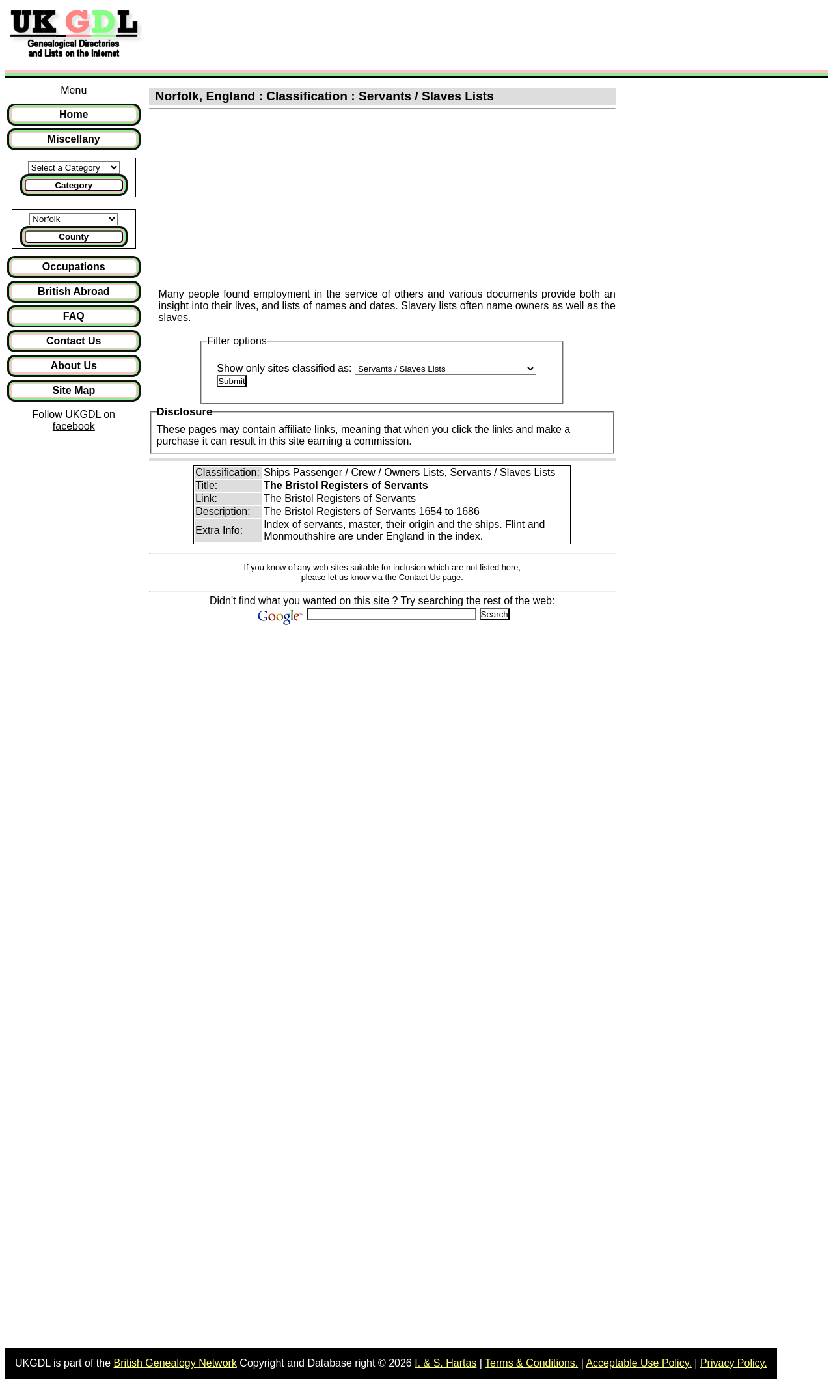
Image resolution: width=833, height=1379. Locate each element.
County (74, 237)
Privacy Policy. (733, 1363)
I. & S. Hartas (445, 1363)
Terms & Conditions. (531, 1363)
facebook (74, 426)
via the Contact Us (406, 577)
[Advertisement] (74, 651)
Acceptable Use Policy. (638, 1363)
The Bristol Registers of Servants (340, 498)
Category (73, 185)
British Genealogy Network (174, 1363)
